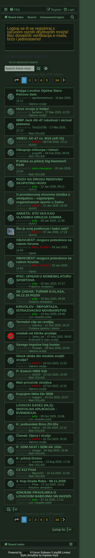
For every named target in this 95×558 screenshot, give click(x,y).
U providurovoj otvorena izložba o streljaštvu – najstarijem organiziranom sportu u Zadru (43, 198)
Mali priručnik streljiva (33, 382)
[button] (16, 80)
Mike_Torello (40, 247)
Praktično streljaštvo (41, 286)
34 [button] (57, 80)
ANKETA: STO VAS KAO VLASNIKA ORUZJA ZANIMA (39, 215)
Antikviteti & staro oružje (44, 339)
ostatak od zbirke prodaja (36, 333)
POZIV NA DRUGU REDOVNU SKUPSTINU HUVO (39, 181)
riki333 (36, 374)
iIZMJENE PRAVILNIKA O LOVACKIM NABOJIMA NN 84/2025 (43, 494)
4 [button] (41, 80)
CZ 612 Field (26, 470)
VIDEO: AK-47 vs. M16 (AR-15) (40, 138)
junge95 (37, 153)
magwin (37, 397)
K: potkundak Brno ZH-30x (37, 424)
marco (36, 427)
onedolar (37, 461)
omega (36, 450)
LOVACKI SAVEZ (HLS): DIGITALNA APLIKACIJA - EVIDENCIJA (36, 409)
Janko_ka (38, 336)
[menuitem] (15, 10)
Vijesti (32, 253)
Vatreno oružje (38, 103)
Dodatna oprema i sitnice (44, 328)
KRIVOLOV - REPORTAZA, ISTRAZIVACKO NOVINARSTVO (41, 308)
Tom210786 (39, 127)
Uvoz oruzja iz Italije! (32, 109)
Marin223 (38, 473)
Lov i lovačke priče (40, 316)
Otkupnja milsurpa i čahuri (37, 150)
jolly (34, 186)
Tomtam (37, 348)
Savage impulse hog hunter (38, 344)
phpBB (26, 552)
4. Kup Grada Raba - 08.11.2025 (41, 481)
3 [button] (35, 80)
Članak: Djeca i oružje (33, 435)
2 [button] (30, 80)
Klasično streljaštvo (40, 301)
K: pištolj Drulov (29, 458)
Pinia (35, 484)
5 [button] (47, 80)
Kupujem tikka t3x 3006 (34, 394)
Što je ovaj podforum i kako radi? (42, 228)
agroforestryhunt (42, 97)
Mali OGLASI (37, 133)
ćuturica (37, 325)
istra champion (42, 168)
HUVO (36, 141)
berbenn (37, 112)
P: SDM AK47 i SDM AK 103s (39, 447)
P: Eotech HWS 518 (31, 371)
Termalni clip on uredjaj (34, 322)
